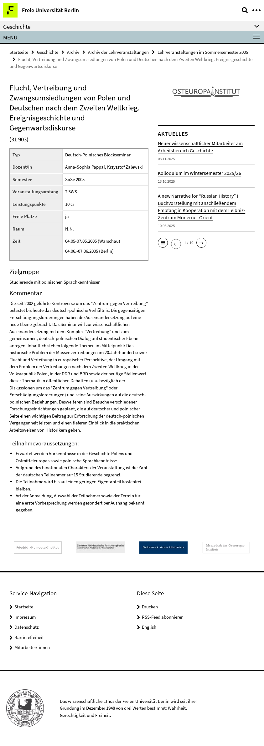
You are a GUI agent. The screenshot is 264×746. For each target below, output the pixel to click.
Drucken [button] (150, 607)
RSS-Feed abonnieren (163, 617)
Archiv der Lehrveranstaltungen (118, 52)
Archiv (73, 52)
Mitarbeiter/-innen (32, 647)
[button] (163, 242)
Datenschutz (26, 627)
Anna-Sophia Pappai (85, 167)
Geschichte (47, 52)
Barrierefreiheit (29, 637)
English (149, 627)
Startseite (18, 52)
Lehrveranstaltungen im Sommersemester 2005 (203, 52)
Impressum (25, 617)
